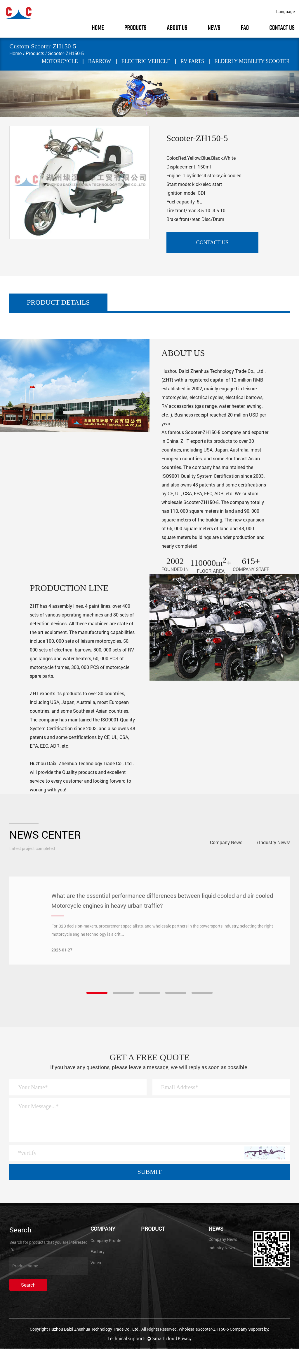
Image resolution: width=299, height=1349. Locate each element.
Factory (98, 1251)
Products (135, 28)
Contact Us (282, 28)
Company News (226, 842)
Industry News (274, 842)
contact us (212, 242)
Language (285, 11)
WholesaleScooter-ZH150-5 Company (213, 1329)
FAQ (245, 28)
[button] (96, 993)
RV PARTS (192, 61)
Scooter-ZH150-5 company (213, 432)
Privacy (185, 1338)
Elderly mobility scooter (252, 61)
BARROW (99, 61)
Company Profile (106, 1240)
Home (98, 28)
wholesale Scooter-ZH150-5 (190, 502)
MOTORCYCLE (60, 61)
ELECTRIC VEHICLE (145, 61)
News (214, 28)
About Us (177, 28)
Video (96, 1262)
